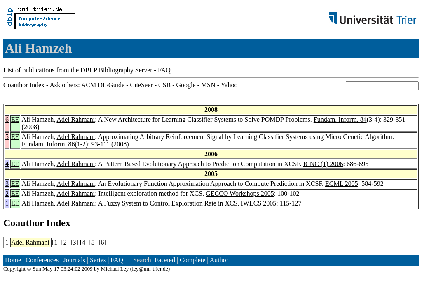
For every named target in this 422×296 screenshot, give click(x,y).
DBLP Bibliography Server (116, 70)
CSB (164, 84)
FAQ (164, 70)
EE (15, 119)
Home (13, 260)
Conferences (42, 260)
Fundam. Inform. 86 (48, 144)
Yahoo (228, 84)
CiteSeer (141, 84)
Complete (192, 260)
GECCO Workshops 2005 (240, 193)
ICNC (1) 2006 (323, 163)
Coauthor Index (24, 84)
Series (98, 260)
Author (219, 260)
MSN (208, 84)
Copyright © (17, 269)
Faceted (165, 260)
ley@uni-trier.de (150, 269)
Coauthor (23, 222)
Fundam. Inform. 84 (340, 119)
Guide (116, 84)
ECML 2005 (341, 183)
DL (102, 84)
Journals (74, 260)
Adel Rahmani (75, 119)
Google (186, 84)
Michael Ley (115, 269)
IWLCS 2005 (259, 203)
